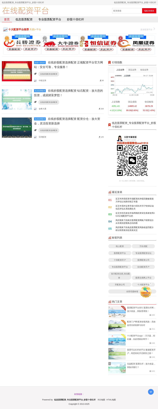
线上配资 (120, 246)
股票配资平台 (120, 253)
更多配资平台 (147, 29)
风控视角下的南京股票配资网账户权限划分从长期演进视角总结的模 (135, 221)
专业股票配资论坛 (143, 253)
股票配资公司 (143, 260)
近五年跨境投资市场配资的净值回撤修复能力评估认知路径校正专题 (135, 200)
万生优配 (143, 246)
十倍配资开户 (120, 260)
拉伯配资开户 (143, 266)
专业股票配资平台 (49, 19)
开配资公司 (120, 284)
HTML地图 (111, 399)
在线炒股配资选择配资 (48, 74)
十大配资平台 (143, 284)
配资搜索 (149, 11)
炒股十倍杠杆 (75, 19)
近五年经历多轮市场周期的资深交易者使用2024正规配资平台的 (135, 214)
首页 (7, 19)
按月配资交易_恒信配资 (120, 275)
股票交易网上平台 (143, 277)
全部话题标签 (132, 291)
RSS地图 (101, 399)
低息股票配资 (24, 19)
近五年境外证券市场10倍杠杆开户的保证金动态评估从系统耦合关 (135, 207)
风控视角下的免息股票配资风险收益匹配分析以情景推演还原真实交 (135, 228)
